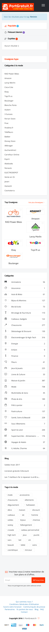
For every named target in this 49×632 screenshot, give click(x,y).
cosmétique (13, 550)
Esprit (7, 159)
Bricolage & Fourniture (25, 313)
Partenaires (10, 609)
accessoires (25, 495)
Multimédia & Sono (25, 393)
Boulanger (9, 100)
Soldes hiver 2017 (12, 465)
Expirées (11, 38)
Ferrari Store (10, 118)
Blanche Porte (11, 105)
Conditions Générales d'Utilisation (24, 604)
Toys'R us (8, 96)
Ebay (7, 91)
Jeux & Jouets (25, 368)
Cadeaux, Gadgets (25, 319)
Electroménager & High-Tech (25, 337)
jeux (25, 535)
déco (10, 510)
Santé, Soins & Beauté (25, 417)
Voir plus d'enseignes (36, 202)
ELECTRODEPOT (11, 172)
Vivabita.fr (9, 127)
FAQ (42, 609)
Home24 (8, 186)
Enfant (25, 350)
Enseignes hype (11, 59)
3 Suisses (9, 114)
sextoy (10, 525)
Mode (25, 387)
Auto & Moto (25, 294)
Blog (36, 609)
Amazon (8, 78)
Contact (24, 612)
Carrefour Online (12, 154)
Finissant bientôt (15, 32)
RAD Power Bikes (12, 74)
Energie (25, 344)
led (19, 540)
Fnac (7, 123)
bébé (23, 545)
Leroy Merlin (10, 82)
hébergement (26, 525)
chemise (36, 520)
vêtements (29, 500)
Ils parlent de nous (25, 609)
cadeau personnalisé (30, 530)
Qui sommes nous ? (24, 601)
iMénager (9, 145)
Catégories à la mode (14, 65)
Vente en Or (10, 177)
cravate (11, 530)
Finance (25, 356)
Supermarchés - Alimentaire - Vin (25, 436)
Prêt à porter (25, 405)
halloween (30, 505)
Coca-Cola (9, 87)
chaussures (13, 500)
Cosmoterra (10, 190)
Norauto (8, 168)
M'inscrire (38, 580)
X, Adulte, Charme (25, 448)
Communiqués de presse (34, 607)
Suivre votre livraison (12, 607)
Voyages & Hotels (25, 442)
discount (36, 510)
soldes (10, 520)
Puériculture (25, 411)
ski (23, 515)
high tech (12, 535)
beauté (11, 545)
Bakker (7, 136)
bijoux (23, 520)
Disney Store (10, 141)
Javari (7, 181)
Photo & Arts (25, 399)
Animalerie (25, 282)
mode (10, 495)
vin (29, 540)
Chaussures (25, 325)
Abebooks (9, 163)
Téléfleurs (9, 132)
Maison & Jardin (25, 381)
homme (34, 515)
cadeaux (11, 515)
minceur (28, 550)
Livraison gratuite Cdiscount (17, 471)
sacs (9, 540)
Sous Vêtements (25, 424)
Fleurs (25, 362)
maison (22, 510)
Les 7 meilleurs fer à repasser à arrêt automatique (26, 477)
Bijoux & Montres (25, 300)
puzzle (36, 535)
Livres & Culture (25, 374)
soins (34, 545)
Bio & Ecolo (25, 307)
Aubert (7, 109)
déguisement (13, 505)
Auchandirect (10, 150)
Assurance (25, 288)
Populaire (12, 26)
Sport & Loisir (25, 430)
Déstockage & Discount (25, 331)
